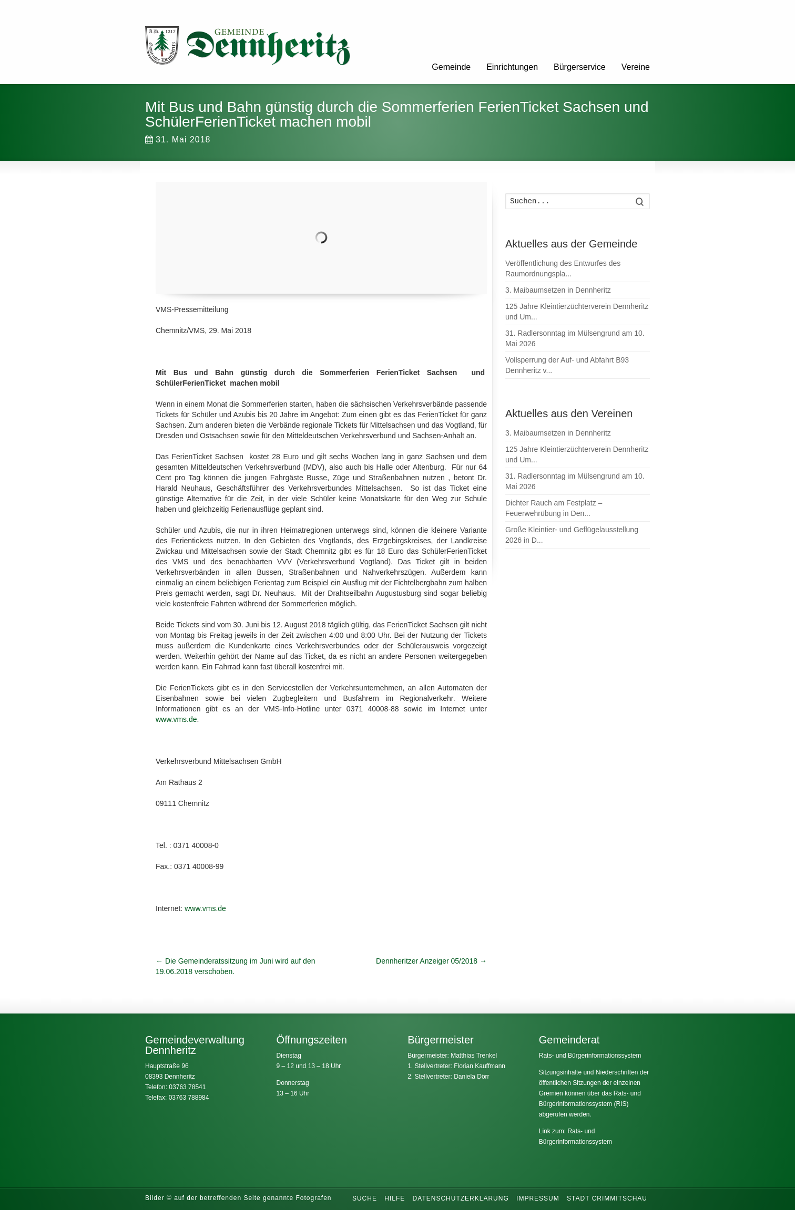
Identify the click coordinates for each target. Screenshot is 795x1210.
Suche (364, 1198)
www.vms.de (176, 719)
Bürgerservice (580, 67)
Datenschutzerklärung (461, 1198)
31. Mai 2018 (178, 139)
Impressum (537, 1198)
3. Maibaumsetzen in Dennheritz (558, 290)
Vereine (635, 67)
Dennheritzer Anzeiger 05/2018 (431, 961)
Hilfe (394, 1198)
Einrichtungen (512, 67)
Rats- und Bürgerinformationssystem (590, 1055)
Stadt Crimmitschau (607, 1198)
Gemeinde (451, 67)
